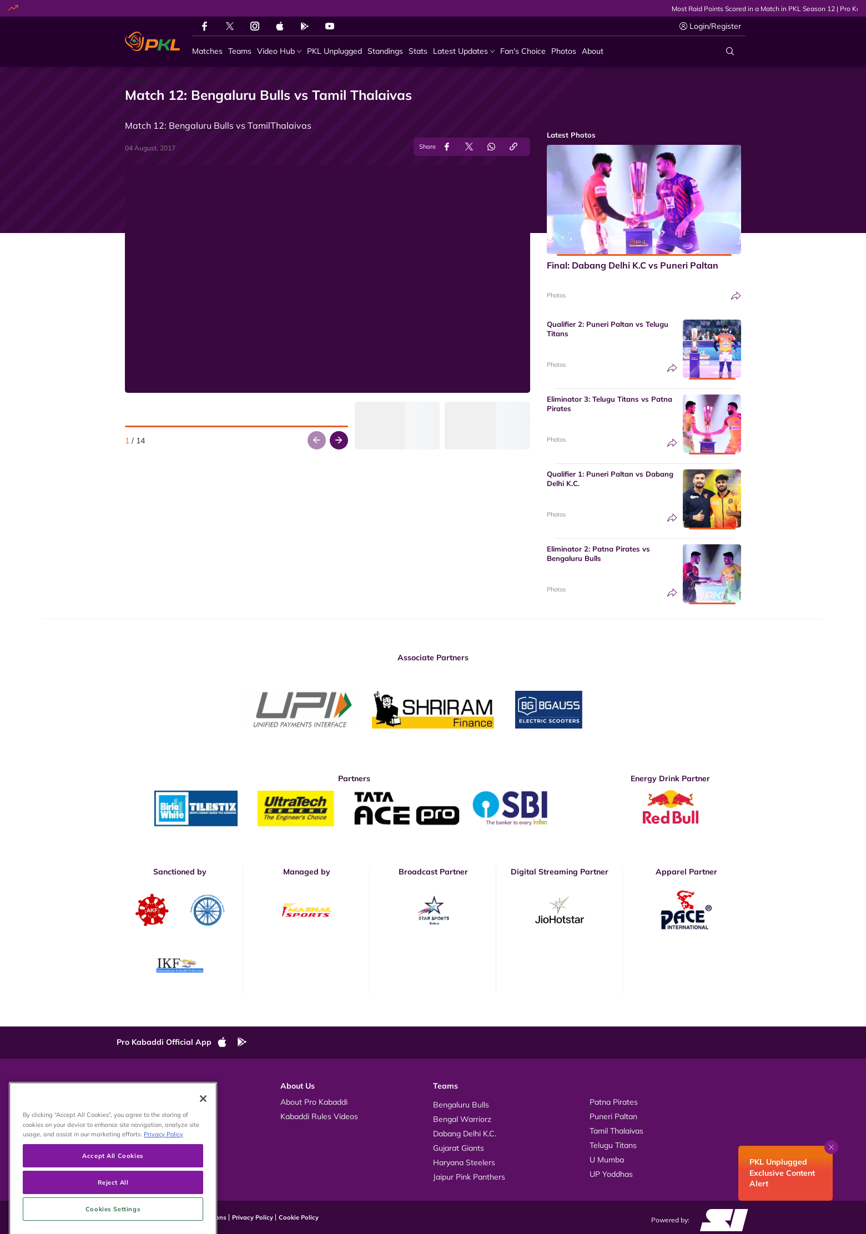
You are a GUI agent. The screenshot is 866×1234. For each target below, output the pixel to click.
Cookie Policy (299, 1217)
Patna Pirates (614, 1102)
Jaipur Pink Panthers (469, 1177)
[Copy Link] (513, 146)
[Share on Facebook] (447, 146)
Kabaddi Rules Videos (319, 1116)
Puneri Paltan (613, 1116)
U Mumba (607, 1160)
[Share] (736, 296)
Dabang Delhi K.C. (464, 1134)
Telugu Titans (613, 1145)
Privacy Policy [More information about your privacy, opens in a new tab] (163, 1191)
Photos (556, 295)
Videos (140, 1102)
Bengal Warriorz (462, 1119)
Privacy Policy (252, 1217)
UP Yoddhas (611, 1174)
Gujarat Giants (458, 1148)
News (138, 1131)
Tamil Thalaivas (616, 1131)
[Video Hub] (279, 51)
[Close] (203, 1157)
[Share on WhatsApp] (491, 146)
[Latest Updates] (464, 51)
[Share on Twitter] (469, 146)
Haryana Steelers (464, 1162)
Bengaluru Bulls (461, 1105)
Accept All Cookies (112, 1213)
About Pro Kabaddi (314, 1102)
